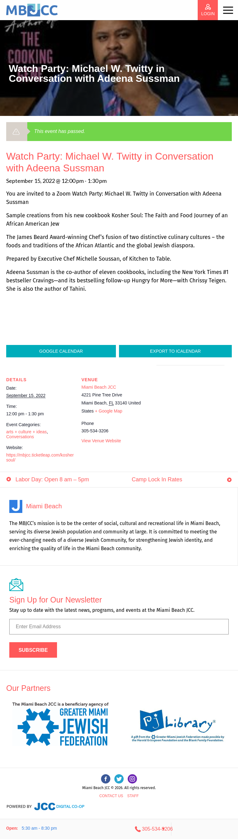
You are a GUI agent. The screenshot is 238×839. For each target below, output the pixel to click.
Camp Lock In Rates (157, 479)
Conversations (20, 436)
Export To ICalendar (175, 351)
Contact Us (111, 796)
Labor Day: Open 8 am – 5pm (52, 479)
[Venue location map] (189, 408)
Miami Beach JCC (99, 387)
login (208, 13)
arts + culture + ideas (26, 431)
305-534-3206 (196, 829)
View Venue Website (101, 440)
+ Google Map (108, 410)
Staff (133, 796)
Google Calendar (61, 351)
